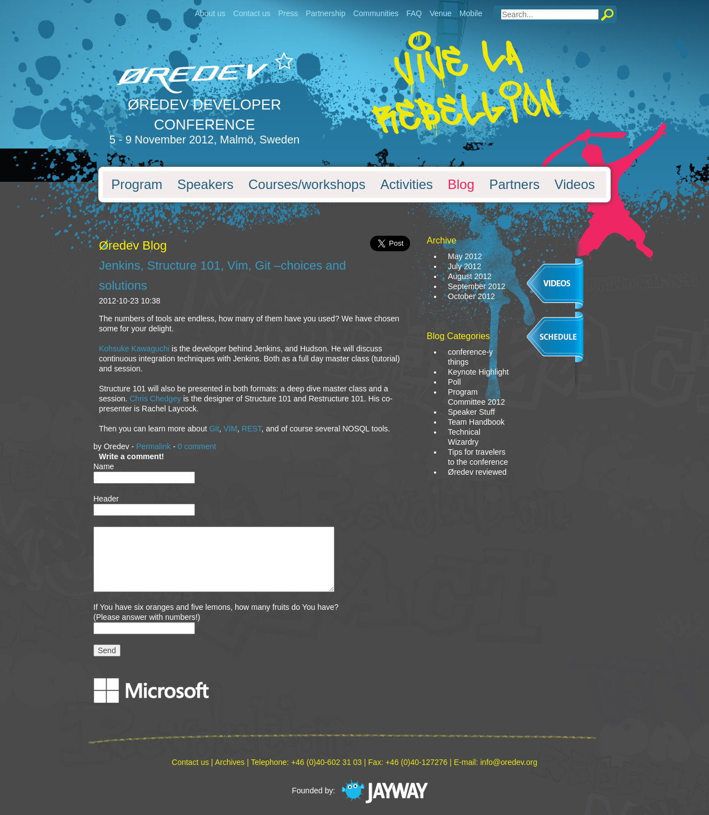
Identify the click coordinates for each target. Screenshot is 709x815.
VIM (230, 428)
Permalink (153, 446)
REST (252, 428)
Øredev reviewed (477, 472)
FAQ (414, 13)
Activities (406, 185)
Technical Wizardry (464, 437)
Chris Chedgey (155, 398)
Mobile (471, 13)
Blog (461, 185)
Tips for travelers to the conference (478, 457)
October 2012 (471, 296)
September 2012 (477, 286)
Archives (230, 762)
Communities (376, 13)
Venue (441, 13)
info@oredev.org (508, 762)
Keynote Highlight (478, 371)
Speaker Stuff (471, 411)
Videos (575, 185)
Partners (514, 185)
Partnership (326, 13)
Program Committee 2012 (476, 396)
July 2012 (464, 266)
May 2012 (465, 256)
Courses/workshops (307, 185)
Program (136, 185)
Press (288, 13)
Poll (454, 381)
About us (209, 13)
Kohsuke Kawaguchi (134, 348)
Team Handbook (476, 422)
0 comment (197, 446)
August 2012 (470, 276)
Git (214, 428)
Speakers (205, 185)
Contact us (252, 13)
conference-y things (470, 356)
